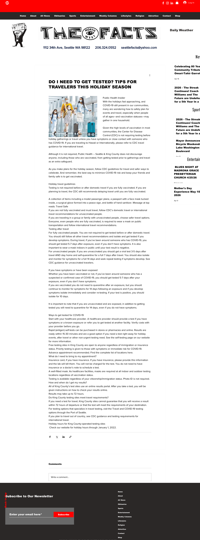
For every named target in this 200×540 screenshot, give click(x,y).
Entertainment (124, 512)
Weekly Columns (125, 517)
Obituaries (122, 504)
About (120, 496)
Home (120, 492)
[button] (177, 2)
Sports (120, 508)
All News (121, 500)
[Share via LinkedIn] (63, 437)
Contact (121, 533)
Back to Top (5, 500)
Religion (121, 525)
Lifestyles (122, 521)
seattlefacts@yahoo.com (139, 47)
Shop (120, 537)
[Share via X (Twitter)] (56, 437)
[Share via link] (70, 437)
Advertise (122, 529)
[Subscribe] (64, 514)
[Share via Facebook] (50, 437)
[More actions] (149, 75)
